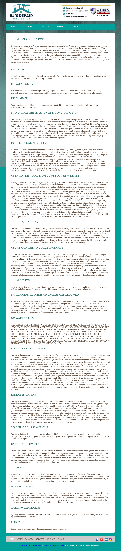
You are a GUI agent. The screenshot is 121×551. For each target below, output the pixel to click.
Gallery (45, 27)
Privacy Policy (37, 545)
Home (14, 27)
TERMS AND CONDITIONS (54, 545)
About (29, 27)
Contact (76, 27)
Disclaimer (26, 545)
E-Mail (61, 539)
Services (60, 27)
